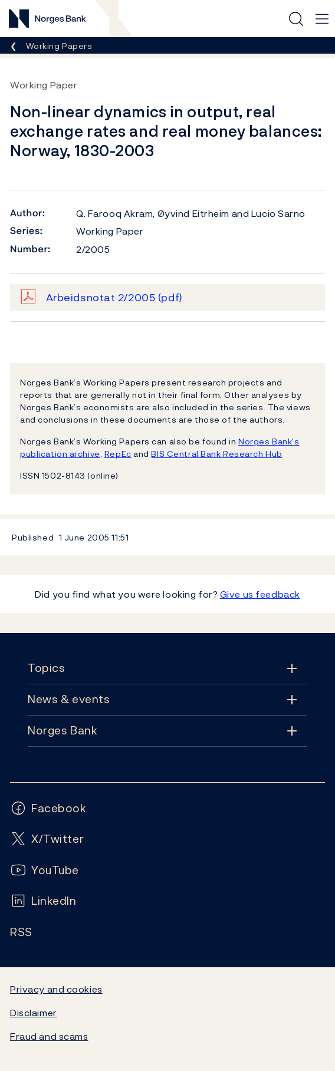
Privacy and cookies (56, 989)
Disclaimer (33, 1013)
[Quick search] (296, 19)
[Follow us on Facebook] (48, 808)
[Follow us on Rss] (21, 932)
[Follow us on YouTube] (44, 870)
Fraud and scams (49, 1036)
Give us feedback (260, 594)
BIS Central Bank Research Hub (216, 453)
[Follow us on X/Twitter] (47, 839)
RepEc (118, 453)
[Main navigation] (322, 19)
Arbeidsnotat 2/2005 (114, 297)
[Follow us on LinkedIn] (43, 900)
